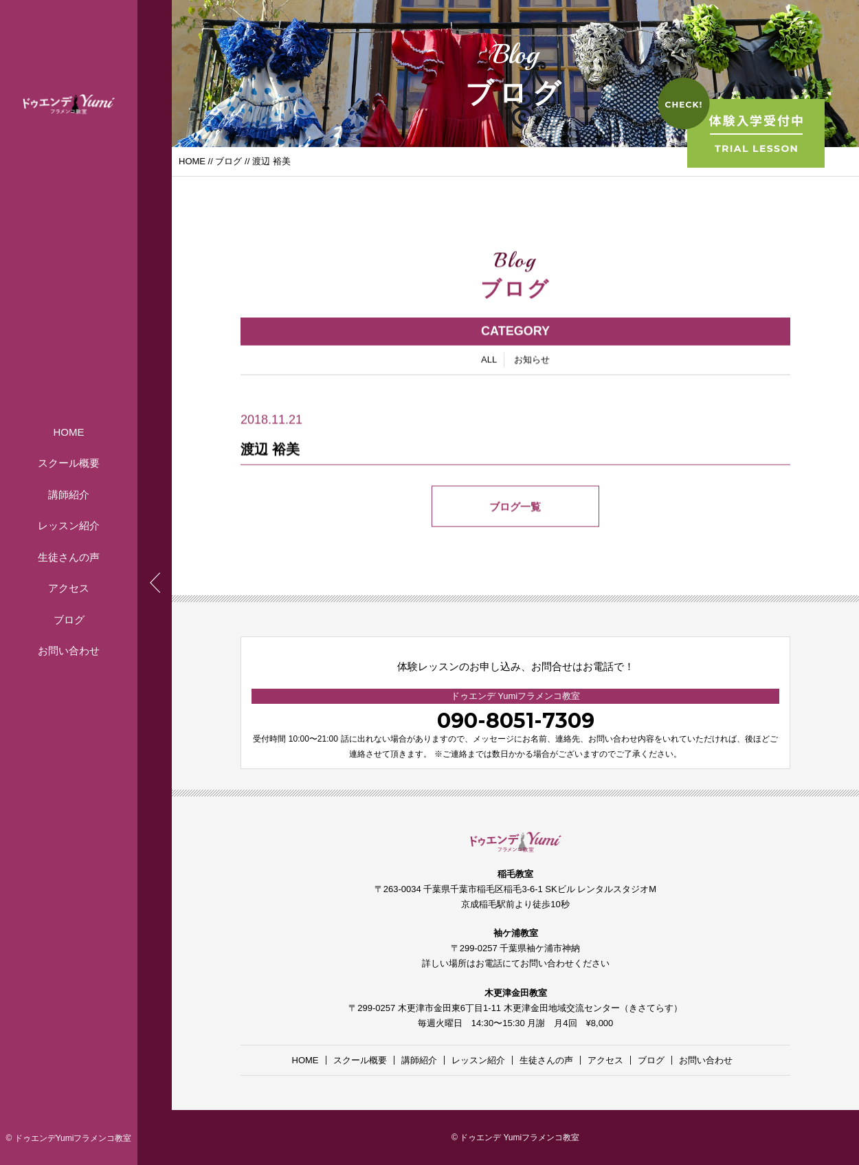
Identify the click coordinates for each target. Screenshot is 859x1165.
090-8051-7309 (515, 720)
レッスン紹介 (69, 525)
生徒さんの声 (69, 557)
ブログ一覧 (516, 509)
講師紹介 (68, 494)
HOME (69, 432)
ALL (489, 362)
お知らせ (532, 362)
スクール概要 (69, 463)
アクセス (68, 588)
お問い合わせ (69, 650)
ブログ (69, 619)
